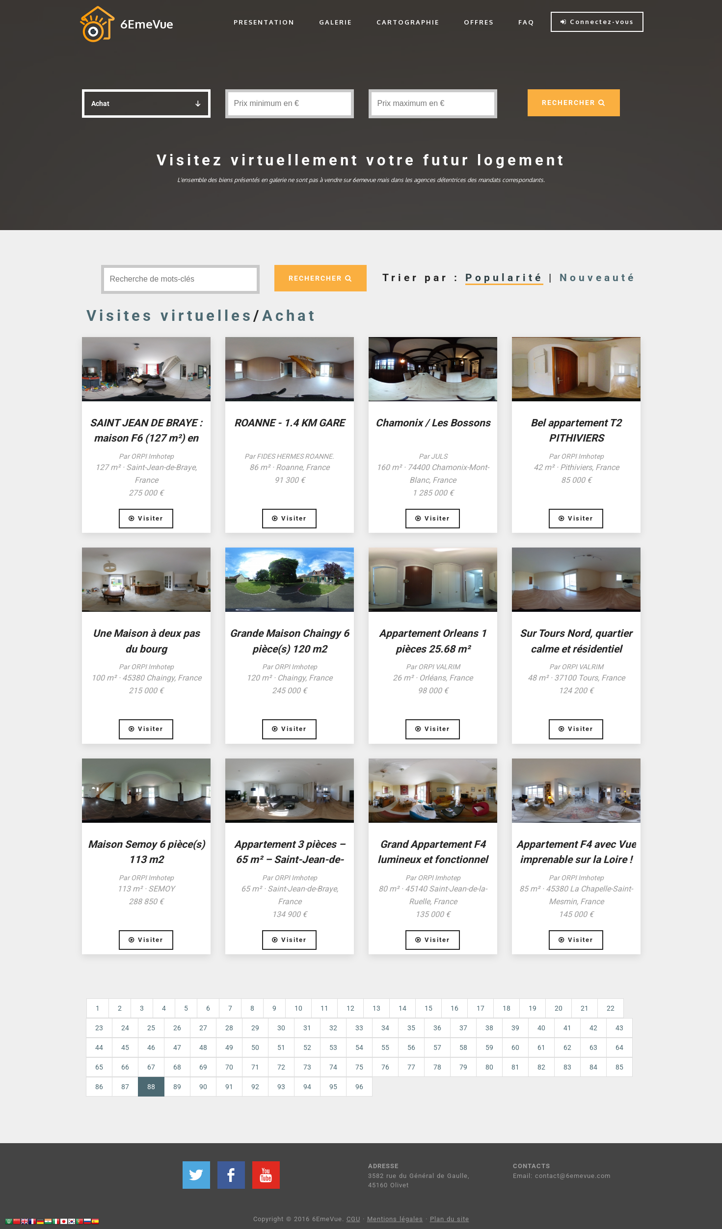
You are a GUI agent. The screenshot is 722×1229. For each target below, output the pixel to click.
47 (177, 1047)
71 (255, 1067)
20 (558, 1008)
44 (99, 1047)
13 (376, 1008)
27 (203, 1028)
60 (515, 1047)
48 (203, 1047)
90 (203, 1087)
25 (151, 1028)
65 (99, 1067)
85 (619, 1067)
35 (411, 1028)
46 (151, 1047)
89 (177, 1087)
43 (619, 1028)
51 (281, 1047)
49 (229, 1047)
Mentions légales (395, 1219)
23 (99, 1028)
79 (463, 1067)
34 (385, 1028)
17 (480, 1008)
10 (298, 1008)
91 (229, 1087)
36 (437, 1028)
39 (515, 1028)
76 (385, 1067)
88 (155, 1086)
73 (307, 1067)
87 (125, 1087)
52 (307, 1047)
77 (411, 1067)
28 (229, 1028)
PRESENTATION (264, 22)
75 (359, 1067)
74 (333, 1067)
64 (619, 1047)
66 (125, 1067)
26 (177, 1028)
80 (489, 1067)
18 (506, 1008)
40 (541, 1028)
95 (333, 1087)
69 (203, 1067)
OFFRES (479, 22)
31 (307, 1028)
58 (463, 1047)
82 (541, 1067)
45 (125, 1047)
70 (229, 1067)
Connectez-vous (597, 22)
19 (532, 1008)
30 (281, 1028)
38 (489, 1028)
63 (593, 1047)
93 (281, 1087)
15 (428, 1008)
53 (333, 1047)
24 (125, 1028)
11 (324, 1008)
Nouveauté (598, 278)
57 (437, 1047)
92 (255, 1087)
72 (281, 1067)
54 (359, 1047)
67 (151, 1067)
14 (402, 1008)
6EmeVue (146, 23)
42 (593, 1028)
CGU (353, 1219)
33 (359, 1028)
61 (541, 1047)
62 (567, 1047)
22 (611, 1008)
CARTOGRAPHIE (407, 22)
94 (307, 1087)
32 (333, 1028)
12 (350, 1008)
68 (177, 1067)
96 (359, 1087)
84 (593, 1067)
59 (489, 1047)
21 (584, 1008)
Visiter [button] (146, 518)
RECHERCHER (574, 102)
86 (99, 1087)
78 (437, 1067)
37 (463, 1028)
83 (567, 1067)
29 (255, 1028)
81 (515, 1067)
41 (567, 1028)
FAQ (526, 22)
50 (255, 1047)
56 (411, 1047)
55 (385, 1047)
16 (454, 1008)
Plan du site (449, 1219)
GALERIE (335, 22)
